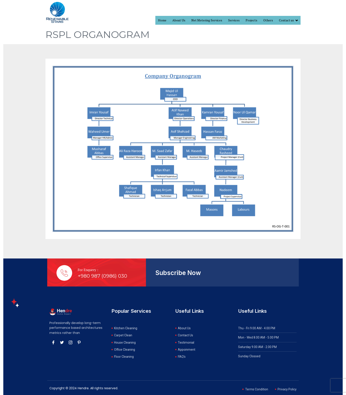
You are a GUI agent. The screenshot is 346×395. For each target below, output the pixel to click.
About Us (178, 20)
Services (234, 20)
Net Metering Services (206, 20)
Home (162, 20)
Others (268, 20)
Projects (251, 20)
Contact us (288, 20)
